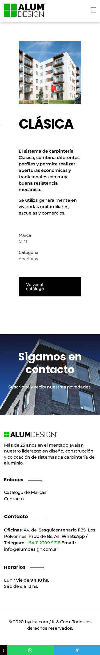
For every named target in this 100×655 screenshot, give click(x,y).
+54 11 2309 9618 (43, 542)
